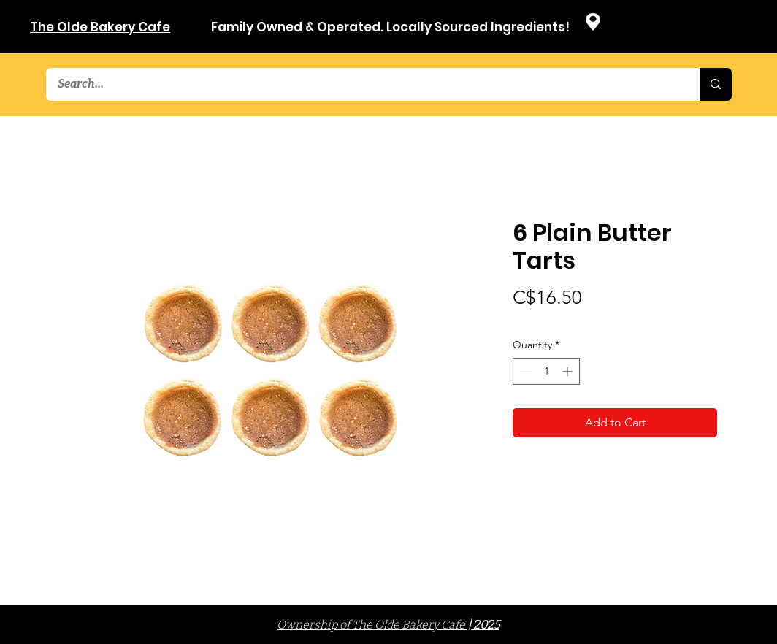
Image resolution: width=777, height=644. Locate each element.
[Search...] (363, 84)
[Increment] (568, 371)
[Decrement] (524, 371)
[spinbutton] (546, 371)
